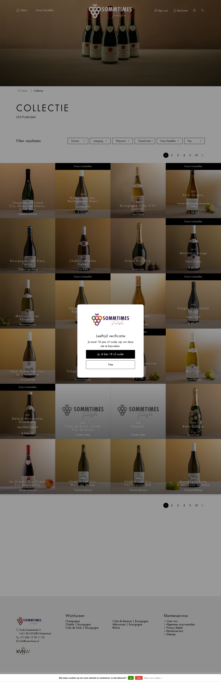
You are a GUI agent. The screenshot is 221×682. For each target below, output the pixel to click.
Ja (131, 678)
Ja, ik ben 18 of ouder (110, 354)
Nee (139, 678)
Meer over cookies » (153, 678)
